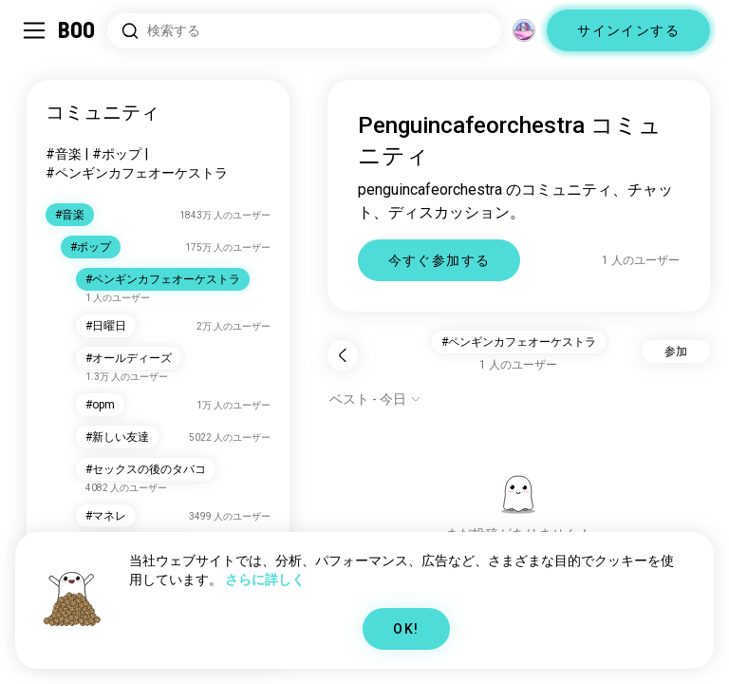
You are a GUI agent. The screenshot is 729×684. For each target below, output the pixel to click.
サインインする (628, 30)
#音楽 (64, 154)
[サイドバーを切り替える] (34, 30)
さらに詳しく (265, 579)
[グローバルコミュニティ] (524, 30)
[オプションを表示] (375, 399)
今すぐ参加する (439, 260)
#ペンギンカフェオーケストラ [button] (518, 342)
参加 (675, 351)
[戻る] (342, 355)
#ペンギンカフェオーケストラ (137, 172)
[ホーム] (77, 30)
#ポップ (116, 154)
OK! (406, 628)
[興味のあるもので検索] (304, 30)
